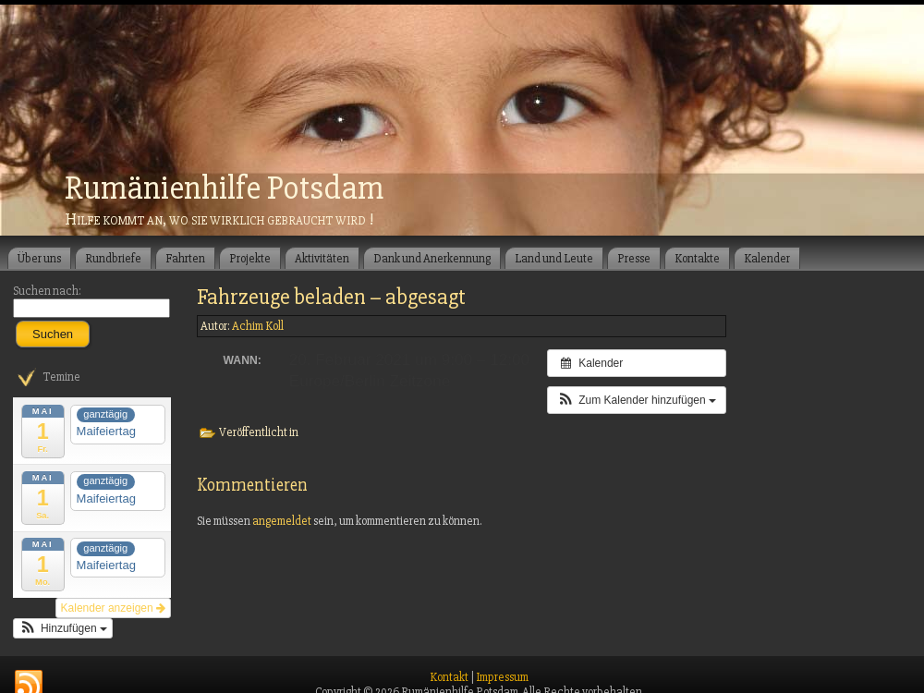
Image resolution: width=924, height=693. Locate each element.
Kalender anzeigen (113, 608)
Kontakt (449, 677)
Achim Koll (258, 326)
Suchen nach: (47, 291)
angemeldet (281, 521)
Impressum (502, 677)
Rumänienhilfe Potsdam (224, 188)
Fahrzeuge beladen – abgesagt (331, 297)
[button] (63, 628)
